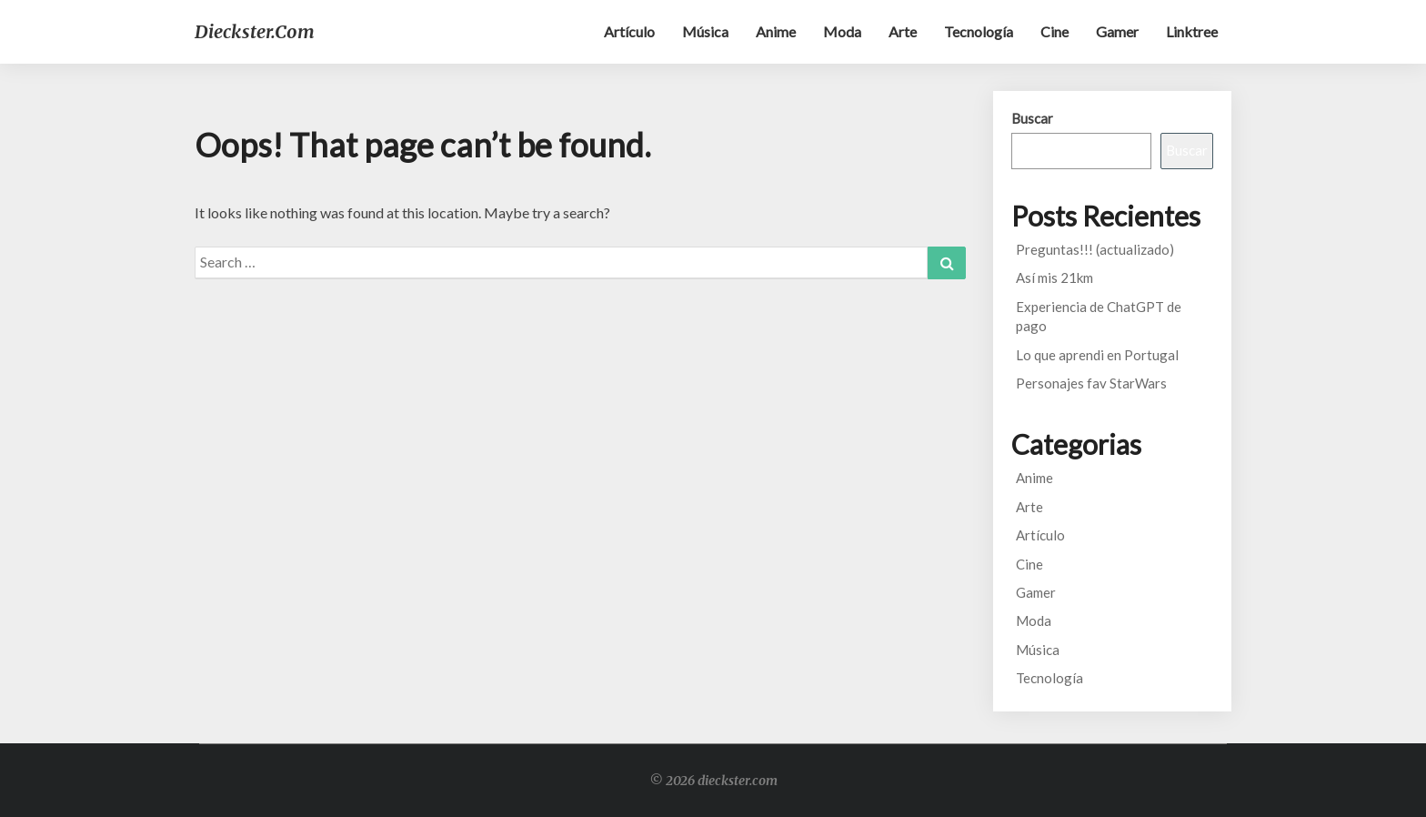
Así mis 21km (1054, 277)
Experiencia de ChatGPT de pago (1098, 316)
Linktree (1192, 31)
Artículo (629, 31)
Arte (903, 31)
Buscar (1032, 118)
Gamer (1117, 31)
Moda (842, 31)
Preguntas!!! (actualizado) (1095, 249)
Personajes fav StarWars (1091, 383)
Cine (1054, 31)
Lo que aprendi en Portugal (1097, 355)
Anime (776, 31)
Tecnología (978, 31)
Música (705, 31)
